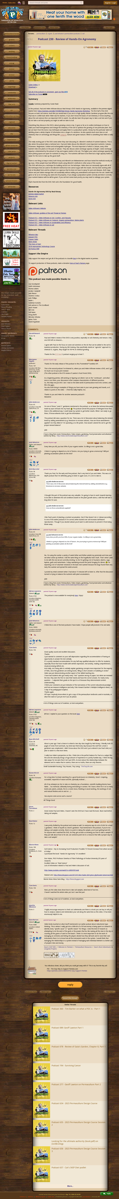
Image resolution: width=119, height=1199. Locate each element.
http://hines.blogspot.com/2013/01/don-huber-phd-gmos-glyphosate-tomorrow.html (83, 875)
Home (5, 2)
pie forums (12, 175)
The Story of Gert (35, 244)
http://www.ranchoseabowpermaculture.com (72, 436)
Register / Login (110, 3)
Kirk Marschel (34, 469)
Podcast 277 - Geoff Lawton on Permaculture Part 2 (76, 1084)
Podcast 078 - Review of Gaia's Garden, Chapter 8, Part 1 (79, 1046)
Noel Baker (33, 821)
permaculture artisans (12, 116)
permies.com (11, 169)
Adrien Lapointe (35, 591)
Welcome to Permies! (65, 947)
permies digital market (36, 194)
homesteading (12, 57)
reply (70, 984)
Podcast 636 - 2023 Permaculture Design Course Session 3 (78, 1149)
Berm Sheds (33, 242)
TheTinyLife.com (87, 766)
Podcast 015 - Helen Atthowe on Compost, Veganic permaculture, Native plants (56, 220)
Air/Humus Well (34, 249)
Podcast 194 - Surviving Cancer (66, 1065)
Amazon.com (33, 196)
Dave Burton (33, 920)
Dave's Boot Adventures (102, 947)
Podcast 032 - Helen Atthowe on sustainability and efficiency (50, 222)
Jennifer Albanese (32, 906)
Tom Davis (33, 647)
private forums (11, 181)
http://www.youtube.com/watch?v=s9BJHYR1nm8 (61, 870)
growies (12, 40)
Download (33, 87)
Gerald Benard (34, 333)
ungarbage (12, 87)
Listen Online (34, 85)
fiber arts (11, 104)
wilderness (12, 98)
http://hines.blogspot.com (75, 879)
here (74, 258)
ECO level (58, 354)
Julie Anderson (34, 402)
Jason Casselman (33, 807)
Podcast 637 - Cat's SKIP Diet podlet (69, 1167)
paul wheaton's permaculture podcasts (67, 33)
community (12, 92)
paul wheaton (34, 442)
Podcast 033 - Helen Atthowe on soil (41, 225)
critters (12, 45)
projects (12, 157)
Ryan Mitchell (34, 739)
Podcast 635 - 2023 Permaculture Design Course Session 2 (78, 1123)
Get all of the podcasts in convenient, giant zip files (48, 92)
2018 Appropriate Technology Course (42, 246)
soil (83, 33)
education (11, 128)
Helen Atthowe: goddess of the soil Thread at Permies (47, 213)
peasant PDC (33, 237)
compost (63, 135)
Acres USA (32, 199)
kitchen (11, 75)
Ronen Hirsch (34, 773)
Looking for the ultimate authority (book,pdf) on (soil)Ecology (75, 1142)
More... (70, 1186)
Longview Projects (50, 949)
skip (11, 134)
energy (11, 63)
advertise (30, 1196)
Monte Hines (34, 844)
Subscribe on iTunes (38, 94)
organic (49, 33)
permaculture (41, 33)
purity (12, 81)
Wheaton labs (33, 235)
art (12, 110)
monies (11, 69)
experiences (11, 140)
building (12, 51)
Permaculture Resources (83, 947)
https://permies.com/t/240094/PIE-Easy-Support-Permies (67, 971)
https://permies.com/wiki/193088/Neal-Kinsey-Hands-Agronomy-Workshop (64, 111)
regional (12, 122)
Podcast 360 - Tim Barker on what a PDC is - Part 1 (76, 1009)
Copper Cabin (33, 239)
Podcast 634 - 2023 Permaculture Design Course (74, 1103)
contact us (23, 1196)
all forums (11, 187)
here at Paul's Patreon (78, 263)
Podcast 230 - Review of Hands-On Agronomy (67, 39)
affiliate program (40, 1196)
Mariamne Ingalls (33, 360)
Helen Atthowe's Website (37, 208)
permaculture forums (11, 34)
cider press (12, 151)
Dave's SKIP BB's (50, 947)
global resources (12, 145)
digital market (12, 163)
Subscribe (11, 3)
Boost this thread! (70, 998)
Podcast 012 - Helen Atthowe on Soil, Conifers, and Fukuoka (50, 218)
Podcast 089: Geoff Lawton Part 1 (67, 1028)
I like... (31, 380)
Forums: (31, 33)
